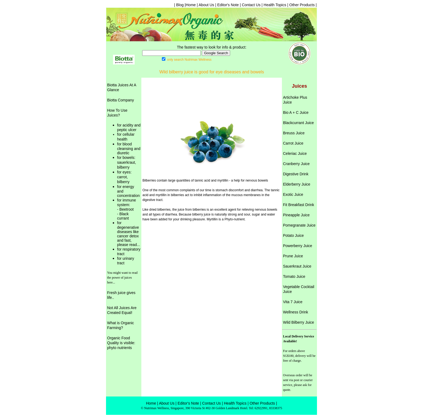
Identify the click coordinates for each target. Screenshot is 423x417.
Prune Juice (293, 256)
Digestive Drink (295, 174)
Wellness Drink (295, 312)
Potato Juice (293, 235)
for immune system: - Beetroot (126, 204)
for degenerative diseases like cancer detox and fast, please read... (128, 234)
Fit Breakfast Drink (298, 205)
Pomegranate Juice (299, 225)
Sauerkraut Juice (297, 266)
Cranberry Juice (296, 164)
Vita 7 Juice (292, 302)
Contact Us (251, 5)
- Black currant (123, 216)
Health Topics (274, 5)
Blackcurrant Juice (298, 123)
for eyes (124, 172)
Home (191, 5)
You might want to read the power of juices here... (122, 277)
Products (267, 403)
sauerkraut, (126, 162)
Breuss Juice (294, 133)
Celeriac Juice (295, 153)
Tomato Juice (294, 276)
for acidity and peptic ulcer (129, 127)
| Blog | (180, 5)
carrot (122, 177)
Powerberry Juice (297, 246)
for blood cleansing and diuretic (128, 148)
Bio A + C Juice (296, 112)
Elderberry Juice (296, 184)
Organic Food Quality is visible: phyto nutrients (121, 343)
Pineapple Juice (296, 215)
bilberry (123, 167)
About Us (206, 5)
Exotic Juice (293, 194)
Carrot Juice (293, 143)
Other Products (302, 5)
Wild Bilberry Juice (298, 322)
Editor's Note (228, 5)
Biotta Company (120, 100)
